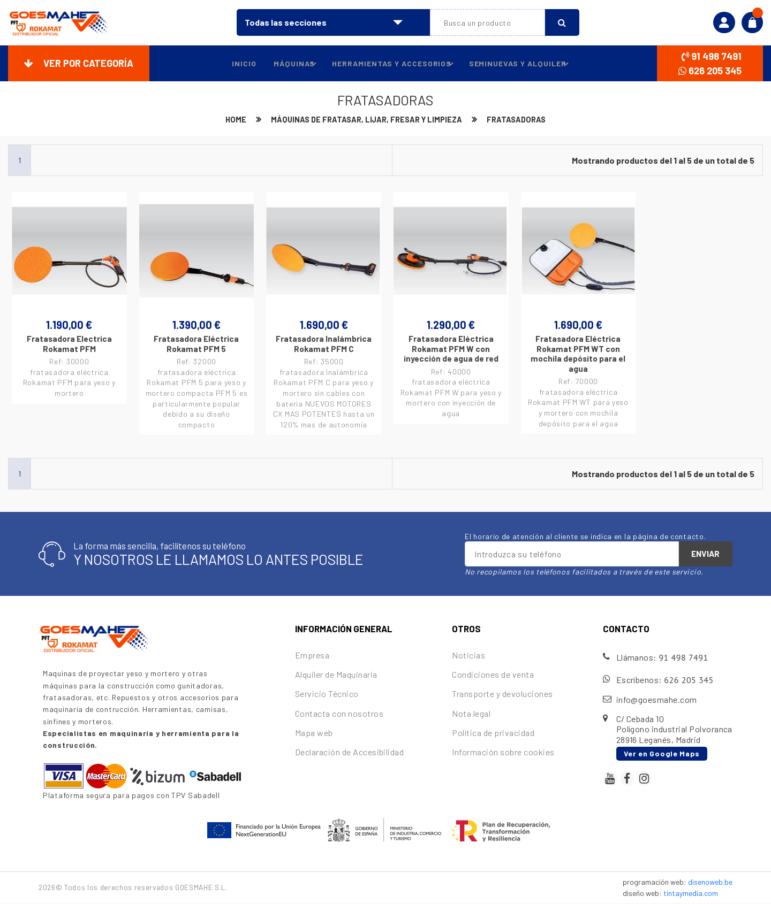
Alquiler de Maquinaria (336, 675)
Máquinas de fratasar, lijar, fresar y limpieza (366, 120)
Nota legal (471, 714)
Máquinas (293, 64)
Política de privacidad (493, 733)
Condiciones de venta (493, 675)
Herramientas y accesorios (392, 64)
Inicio (236, 63)
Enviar (705, 555)
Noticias (468, 656)
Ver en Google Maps (662, 754)
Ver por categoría (78, 63)
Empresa (312, 656)
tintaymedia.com (690, 894)
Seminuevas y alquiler (520, 64)
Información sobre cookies (503, 753)
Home (231, 120)
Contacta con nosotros (339, 714)
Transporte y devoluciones (502, 695)
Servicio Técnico (327, 695)
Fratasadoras (520, 120)
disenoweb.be (710, 882)
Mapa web (314, 733)
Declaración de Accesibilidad (349, 753)
